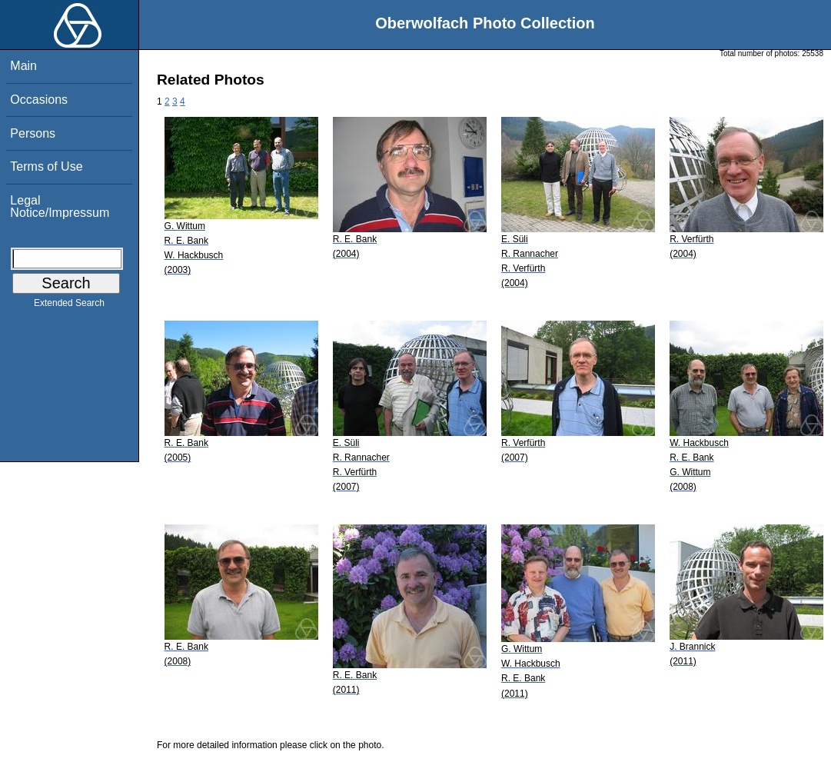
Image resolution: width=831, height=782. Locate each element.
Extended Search (69, 306)
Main (23, 65)
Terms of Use (46, 166)
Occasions (39, 99)
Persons (32, 133)
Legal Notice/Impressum (59, 206)
